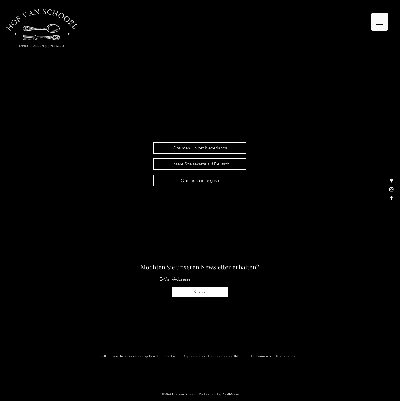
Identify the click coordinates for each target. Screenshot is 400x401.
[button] (379, 22)
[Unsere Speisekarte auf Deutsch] (199, 164)
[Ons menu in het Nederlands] (199, 148)
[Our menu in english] (199, 180)
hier (285, 356)
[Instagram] (391, 189)
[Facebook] (391, 198)
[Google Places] (391, 181)
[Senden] (200, 292)
